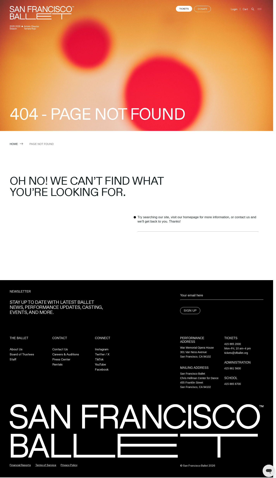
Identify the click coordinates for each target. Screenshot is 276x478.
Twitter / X (102, 354)
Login (234, 9)
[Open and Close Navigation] (259, 9)
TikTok (99, 359)
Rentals (57, 364)
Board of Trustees (22, 354)
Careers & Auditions (65, 354)
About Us (16, 349)
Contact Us (60, 349)
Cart (245, 9)
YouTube (100, 364)
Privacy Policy (69, 465)
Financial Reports (20, 465)
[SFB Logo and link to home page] (42, 13)
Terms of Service (45, 465)
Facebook (101, 369)
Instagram (101, 349)
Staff (13, 359)
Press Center (61, 359)
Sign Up (190, 310)
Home (14, 143)
